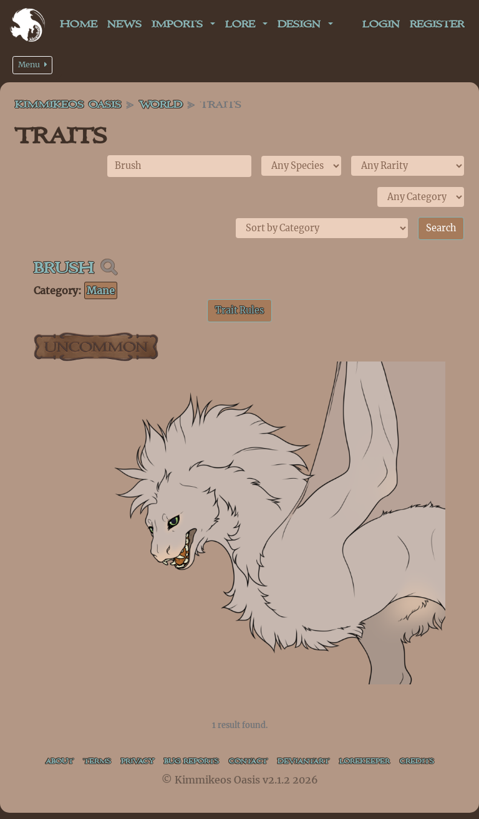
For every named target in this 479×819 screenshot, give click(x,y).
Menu (32, 64)
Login (381, 24)
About (60, 761)
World (160, 105)
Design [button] (302, 24)
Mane (101, 290)
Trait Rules (239, 310)
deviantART (303, 761)
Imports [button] (180, 24)
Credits (417, 761)
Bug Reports (191, 761)
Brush (64, 268)
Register (437, 24)
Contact (248, 761)
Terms (97, 761)
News (124, 24)
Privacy (137, 761)
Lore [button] (242, 24)
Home (78, 24)
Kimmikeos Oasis (68, 105)
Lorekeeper (364, 761)
